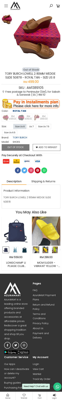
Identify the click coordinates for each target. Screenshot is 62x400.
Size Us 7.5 (43, 126)
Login (36, 364)
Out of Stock (15, 147)
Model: (5, 142)
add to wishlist (46, 147)
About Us (38, 328)
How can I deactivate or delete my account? (16, 373)
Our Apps (9, 364)
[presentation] (32, 249)
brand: (5, 137)
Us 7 (31, 126)
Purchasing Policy (14, 388)
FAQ (35, 290)
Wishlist (37, 374)
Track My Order (41, 379)
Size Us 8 (20, 126)
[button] (51, 5)
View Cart (38, 369)
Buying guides (12, 383)
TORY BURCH (20, 137)
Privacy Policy (41, 323)
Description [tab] (14, 181)
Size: (4, 126)
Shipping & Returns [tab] (43, 181)
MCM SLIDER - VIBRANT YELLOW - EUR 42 (46, 266)
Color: (5, 111)
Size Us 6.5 (9, 132)
